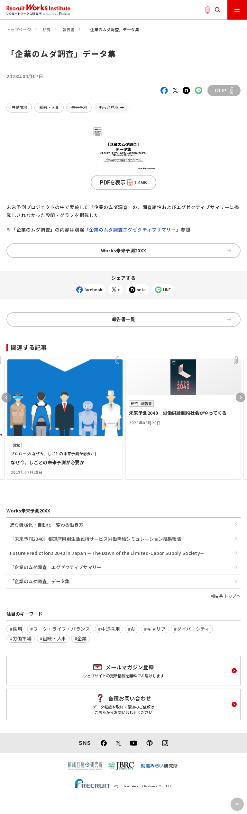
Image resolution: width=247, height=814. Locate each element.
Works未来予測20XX (166, 250)
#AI (132, 628)
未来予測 (79, 107)
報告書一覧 (171, 319)
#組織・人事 (53, 638)
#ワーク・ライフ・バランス (60, 628)
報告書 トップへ (226, 596)
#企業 (81, 638)
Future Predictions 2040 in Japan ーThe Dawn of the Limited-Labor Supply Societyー (107, 552)
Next (240, 397)
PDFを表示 (123, 182)
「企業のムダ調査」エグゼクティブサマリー (56, 567)
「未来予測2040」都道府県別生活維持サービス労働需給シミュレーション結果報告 (95, 538)
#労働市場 (21, 638)
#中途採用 (109, 628)
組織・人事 (49, 107)
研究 (47, 29)
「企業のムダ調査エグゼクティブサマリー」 (132, 229)
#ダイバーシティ (192, 628)
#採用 (16, 628)
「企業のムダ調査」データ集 (40, 581)
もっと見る (108, 107)
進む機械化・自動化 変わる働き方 (47, 524)
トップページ (18, 29)
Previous (7, 397)
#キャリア (155, 628)
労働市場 (19, 107)
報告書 (68, 29)
